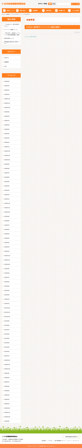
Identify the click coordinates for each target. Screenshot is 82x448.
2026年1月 (7, 94)
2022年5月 (7, 286)
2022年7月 (7, 277)
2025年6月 (7, 125)
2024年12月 (7, 151)
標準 (50, 3)
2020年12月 (7, 360)
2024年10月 (7, 159)
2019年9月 (7, 421)
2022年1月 (7, 303)
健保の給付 (23, 10)
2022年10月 (7, 264)
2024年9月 (7, 164)
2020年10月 (7, 369)
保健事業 (35, 10)
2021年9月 (7, 321)
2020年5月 (7, 390)
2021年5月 (7, 338)
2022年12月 (7, 255)
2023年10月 (7, 212)
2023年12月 (7, 203)
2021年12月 (7, 308)
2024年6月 (7, 177)
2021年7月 (7, 329)
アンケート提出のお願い (31, 36)
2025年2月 (7, 142)
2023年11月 (7, 207)
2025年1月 (7, 146)
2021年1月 (7, 355)
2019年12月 (7, 408)
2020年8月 (7, 377)
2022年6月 (7, 281)
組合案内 (44, 440)
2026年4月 (7, 81)
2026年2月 (7, 90)
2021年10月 (7, 316)
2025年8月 (7, 116)
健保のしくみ (10, 10)
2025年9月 (7, 111)
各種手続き (49, 10)
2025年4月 (7, 133)
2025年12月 (7, 98)
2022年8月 (7, 273)
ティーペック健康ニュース (10, 29)
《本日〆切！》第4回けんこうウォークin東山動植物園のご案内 (12, 33)
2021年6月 (7, 334)
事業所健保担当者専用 (71, 436)
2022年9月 (7, 268)
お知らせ (6, 57)
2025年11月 (7, 103)
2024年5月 (7, 181)
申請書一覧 (62, 10)
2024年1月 (7, 199)
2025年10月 (7, 107)
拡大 (54, 3)
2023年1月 (7, 251)
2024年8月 (7, 168)
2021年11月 (7, 312)
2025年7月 (7, 120)
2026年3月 (7, 85)
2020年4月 (7, 395)
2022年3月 (7, 294)
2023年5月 (7, 233)
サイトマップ (76, 440)
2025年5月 (7, 129)
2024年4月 (7, 186)
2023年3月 (7, 242)
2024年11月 (7, 155)
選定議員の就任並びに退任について (12, 42)
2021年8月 (7, 325)
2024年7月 (7, 172)
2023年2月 (7, 247)
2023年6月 (7, 229)
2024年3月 (7, 190)
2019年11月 (7, 412)
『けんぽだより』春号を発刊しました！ (12, 25)
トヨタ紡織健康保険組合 (13, 4)
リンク (68, 440)
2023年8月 (7, 220)
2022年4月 (7, 290)
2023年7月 (7, 225)
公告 (5, 66)
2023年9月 (7, 216)
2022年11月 (7, 260)
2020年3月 (7, 399)
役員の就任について (9, 38)
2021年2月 (7, 351)
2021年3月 (7, 347)
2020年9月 (7, 373)
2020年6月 (7, 386)
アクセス (50, 440)
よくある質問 (75, 10)
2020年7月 (7, 382)
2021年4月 (7, 342)
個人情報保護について (60, 440)
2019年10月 (7, 416)
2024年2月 (7, 194)
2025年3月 (7, 138)
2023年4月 (7, 238)
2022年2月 (7, 299)
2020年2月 (7, 403)
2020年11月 (7, 364)
